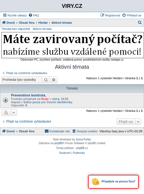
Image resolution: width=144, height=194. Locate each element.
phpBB (58, 143)
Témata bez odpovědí (15, 28)
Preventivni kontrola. (28, 95)
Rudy (45, 99)
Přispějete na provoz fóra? (113, 181)
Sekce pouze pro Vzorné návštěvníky (48, 102)
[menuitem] (33, 15)
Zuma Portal (83, 139)
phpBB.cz (82, 148)
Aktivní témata (42, 28)
